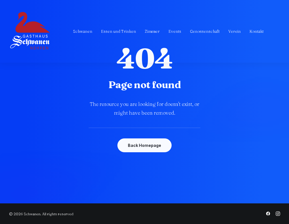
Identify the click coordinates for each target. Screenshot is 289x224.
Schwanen (82, 31)
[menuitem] (82, 31)
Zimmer (152, 31)
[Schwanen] (30, 31)
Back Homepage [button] (144, 145)
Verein (234, 31)
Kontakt (256, 31)
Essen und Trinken (118, 31)
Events (174, 31)
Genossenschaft (205, 31)
